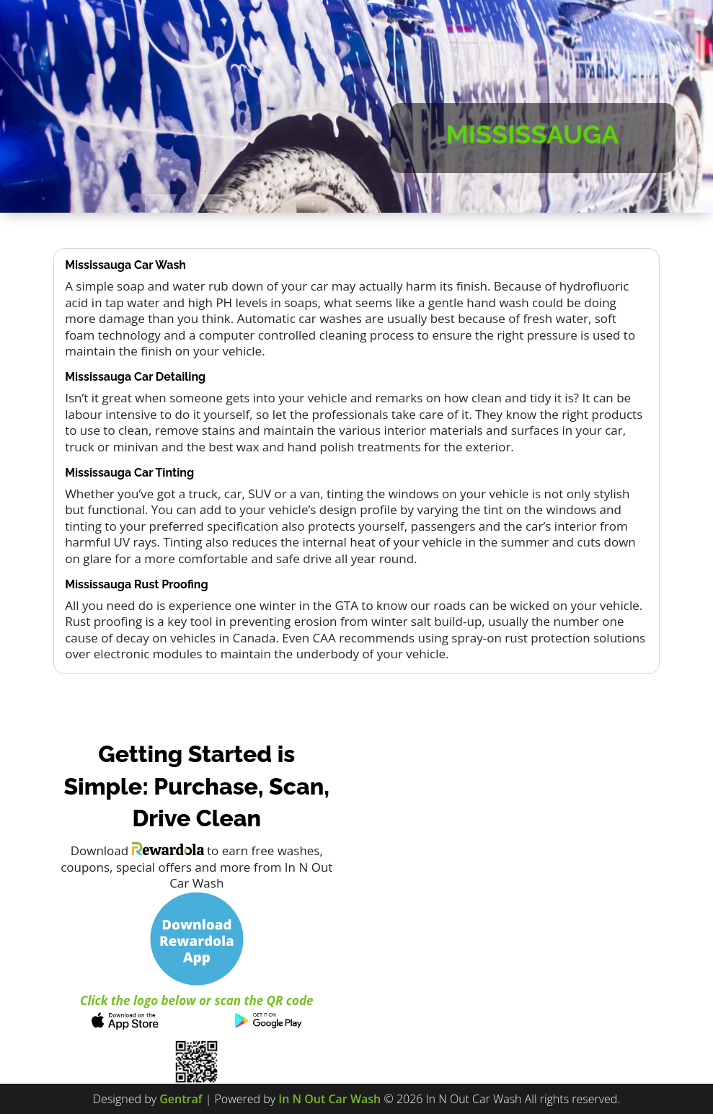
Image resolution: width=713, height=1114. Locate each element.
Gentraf (180, 1099)
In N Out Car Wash (329, 1099)
